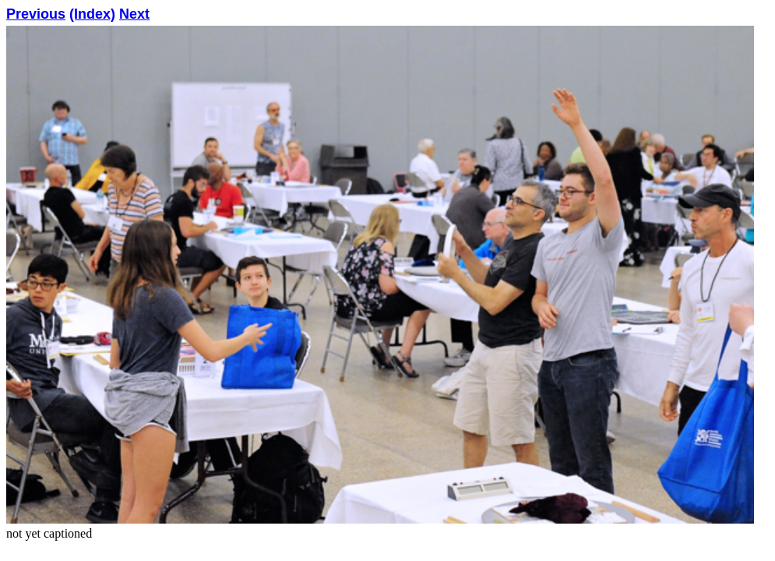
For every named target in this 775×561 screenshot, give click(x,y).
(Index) (92, 14)
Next (134, 14)
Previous (35, 14)
